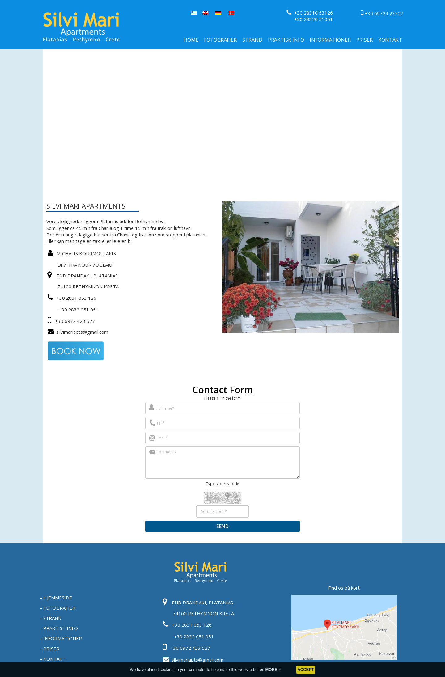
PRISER (364, 39)
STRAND (252, 39)
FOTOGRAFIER (220, 39)
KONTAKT (390, 39)
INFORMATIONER (330, 39)
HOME (191, 39)
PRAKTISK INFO (286, 39)
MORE (272, 669)
